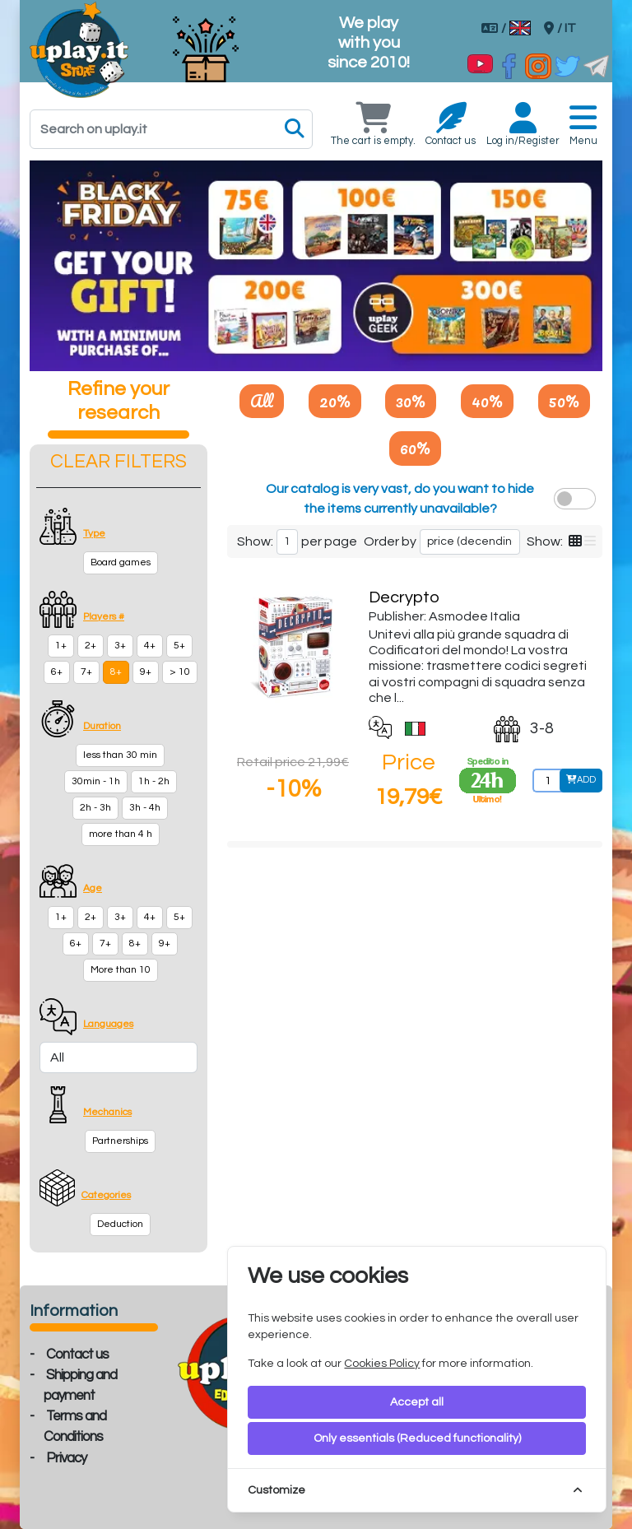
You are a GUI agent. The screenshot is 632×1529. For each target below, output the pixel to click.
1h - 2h (154, 781)
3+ (120, 645)
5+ (179, 645)
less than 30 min (120, 755)
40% (487, 401)
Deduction (120, 1224)
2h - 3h (95, 807)
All (261, 401)
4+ (150, 645)
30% (410, 401)
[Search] (171, 129)
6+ (57, 672)
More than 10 (121, 969)
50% (564, 401)
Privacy (66, 1458)
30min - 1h (96, 781)
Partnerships (120, 1141)
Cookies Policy (382, 1363)
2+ (90, 645)
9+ (145, 672)
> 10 (180, 672)
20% (335, 401)
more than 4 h (120, 834)
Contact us (77, 1354)
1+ (61, 645)
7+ (86, 672)
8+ (116, 672)
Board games (121, 562)
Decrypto (404, 597)
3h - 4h (144, 807)
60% (415, 448)
